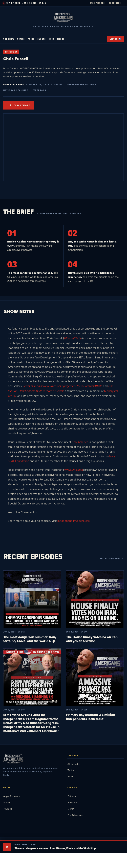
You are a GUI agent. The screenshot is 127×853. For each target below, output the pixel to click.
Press (31, 39)
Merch (61, 39)
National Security (15, 90)
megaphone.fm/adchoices (73, 521)
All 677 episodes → (112, 558)
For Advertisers (75, 815)
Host (51, 39)
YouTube (7, 808)
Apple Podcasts (11, 796)
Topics (21, 39)
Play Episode (20, 105)
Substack (72, 802)
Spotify (6, 802)
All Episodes (73, 764)
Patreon (71, 796)
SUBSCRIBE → (116, 3)
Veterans (39, 90)
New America (80, 442)
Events (42, 39)
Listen (115, 38)
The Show (8, 39)
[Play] (7, 847)
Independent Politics (82, 84)
